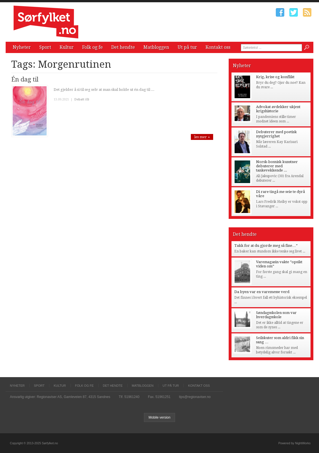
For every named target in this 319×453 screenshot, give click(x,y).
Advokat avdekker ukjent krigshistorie (278, 109)
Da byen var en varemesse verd (261, 292)
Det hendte (123, 47)
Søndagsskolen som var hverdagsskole (276, 315)
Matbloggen (156, 47)
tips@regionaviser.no (195, 397)
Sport (45, 47)
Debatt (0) (81, 99)
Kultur (67, 47)
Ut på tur (187, 47)
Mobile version (159, 417)
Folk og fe (92, 47)
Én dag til (24, 79)
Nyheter (22, 47)
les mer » (202, 137)
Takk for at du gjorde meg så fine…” (266, 245)
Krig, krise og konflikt (275, 77)
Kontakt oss (218, 47)
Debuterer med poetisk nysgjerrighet (276, 134)
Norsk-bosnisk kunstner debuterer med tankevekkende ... (277, 166)
